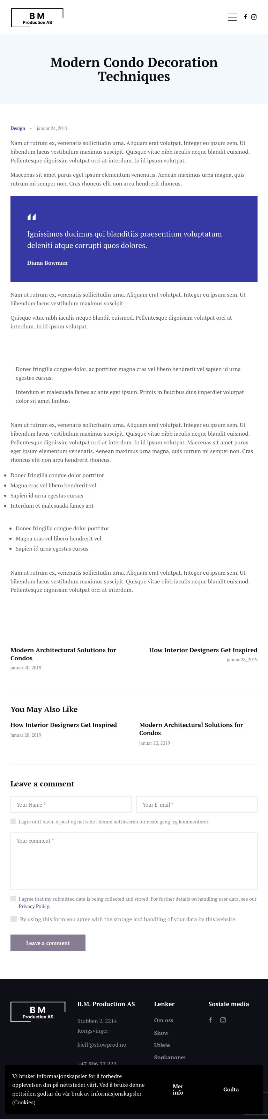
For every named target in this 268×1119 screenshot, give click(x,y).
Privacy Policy (34, 906)
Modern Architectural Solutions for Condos (191, 729)
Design (17, 128)
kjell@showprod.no (101, 1044)
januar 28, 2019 (25, 735)
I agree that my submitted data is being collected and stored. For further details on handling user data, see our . (137, 902)
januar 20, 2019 (154, 743)
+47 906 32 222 (97, 1063)
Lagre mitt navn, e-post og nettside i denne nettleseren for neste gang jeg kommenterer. (114, 821)
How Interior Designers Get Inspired (63, 725)
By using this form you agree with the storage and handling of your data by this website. (128, 919)
